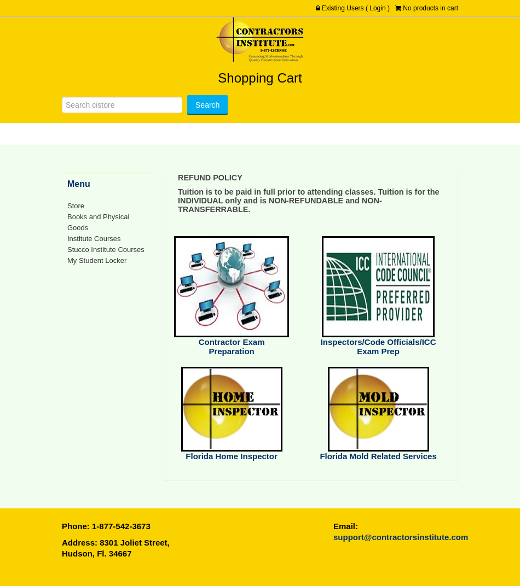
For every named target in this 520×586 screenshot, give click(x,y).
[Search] (122, 105)
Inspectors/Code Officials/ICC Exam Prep (378, 346)
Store (75, 206)
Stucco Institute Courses (106, 249)
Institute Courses (93, 239)
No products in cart (430, 8)
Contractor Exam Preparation (232, 346)
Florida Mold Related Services (378, 456)
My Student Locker (96, 260)
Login (377, 8)
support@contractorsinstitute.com (400, 537)
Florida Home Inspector (232, 456)
